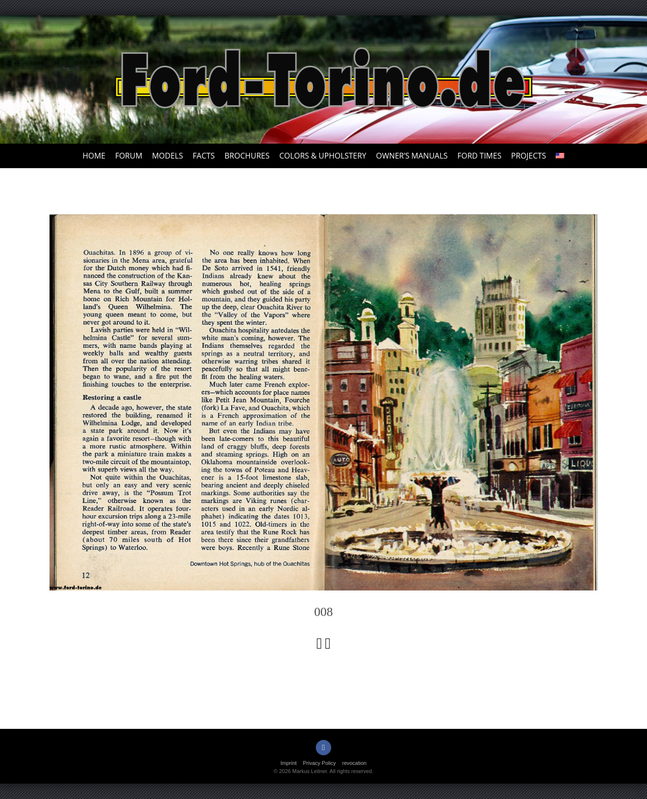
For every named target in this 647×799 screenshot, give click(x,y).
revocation (354, 763)
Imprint (289, 763)
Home (94, 155)
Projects (528, 155)
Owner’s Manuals (412, 155)
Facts (204, 155)
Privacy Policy (319, 763)
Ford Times (479, 155)
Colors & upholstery (322, 155)
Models (167, 155)
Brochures (247, 155)
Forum (128, 155)
